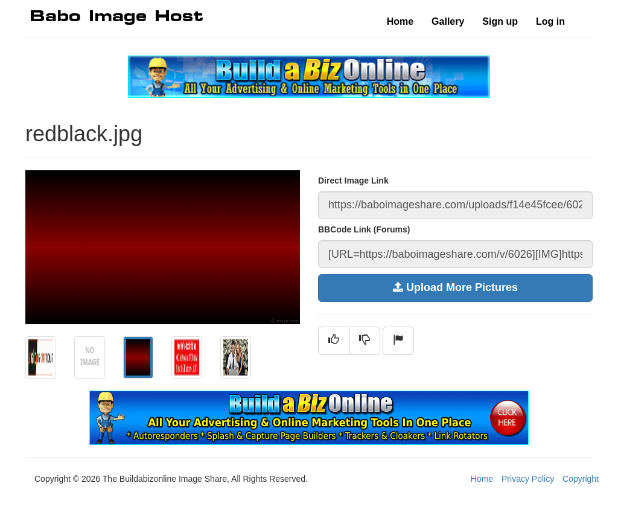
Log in (550, 21)
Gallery (448, 21)
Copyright (580, 479)
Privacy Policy (528, 479)
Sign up (500, 21)
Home (400, 21)
